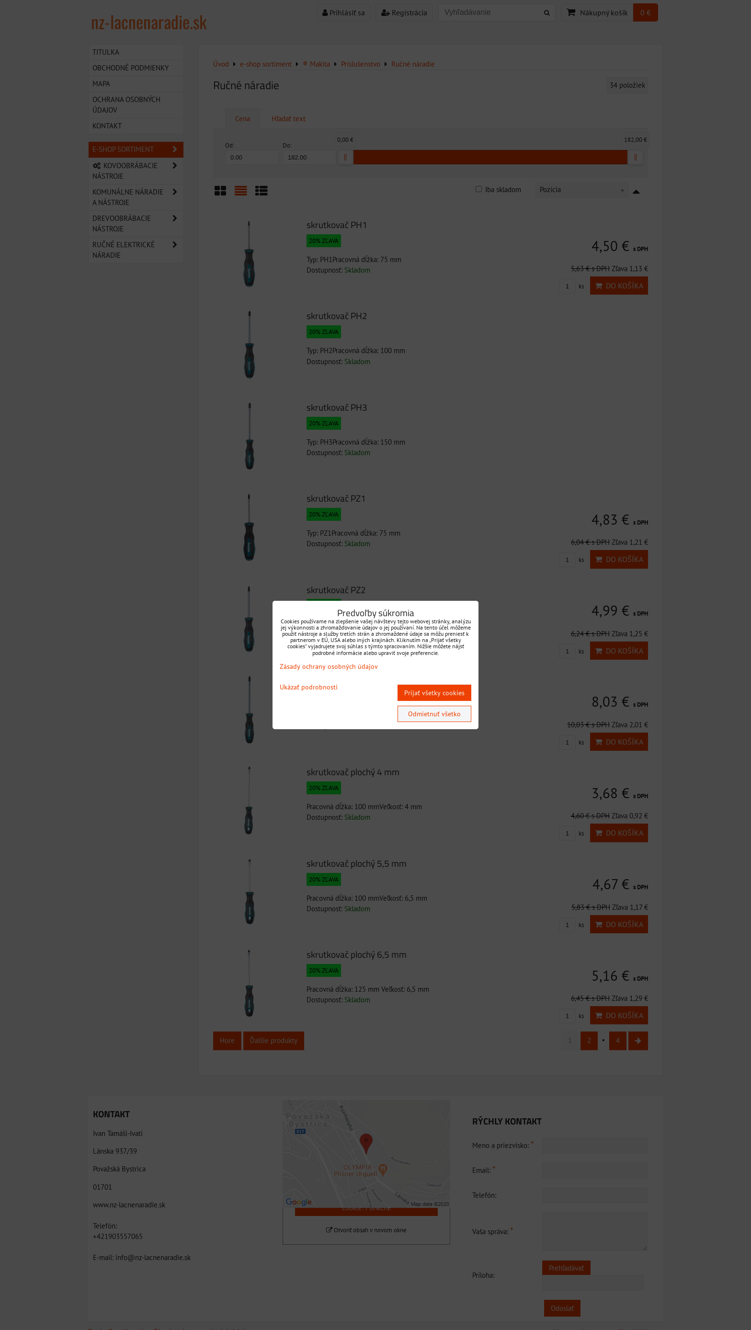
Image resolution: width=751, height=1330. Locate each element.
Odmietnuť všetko (434, 714)
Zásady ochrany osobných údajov (329, 666)
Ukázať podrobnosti (309, 687)
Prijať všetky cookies (434, 692)
